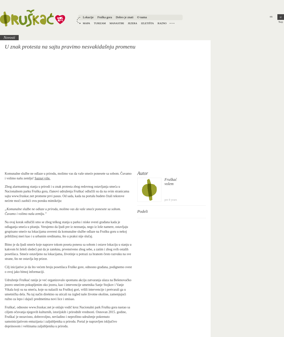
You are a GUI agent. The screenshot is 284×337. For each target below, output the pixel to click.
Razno (162, 23)
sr (281, 17)
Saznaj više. (42, 178)
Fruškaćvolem (170, 181)
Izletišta (147, 23)
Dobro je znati (124, 17)
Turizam (100, 23)
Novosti (9, 37)
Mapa (86, 23)
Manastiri (117, 23)
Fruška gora (104, 17)
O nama (142, 17)
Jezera (132, 23)
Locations (172, 23)
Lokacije (88, 17)
